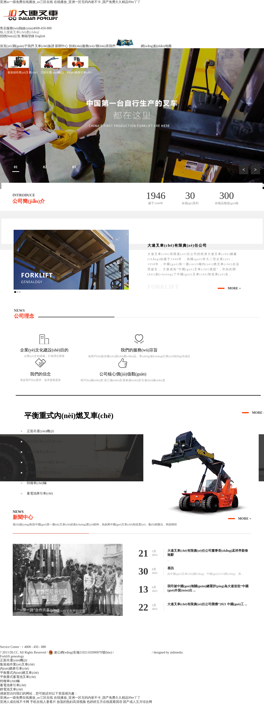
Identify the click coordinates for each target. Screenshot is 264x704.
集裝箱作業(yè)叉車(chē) (22, 65)
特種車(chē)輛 (10, 681)
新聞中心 (61, 46)
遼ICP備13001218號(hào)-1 (133, 652)
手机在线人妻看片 (43, 702)
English (40, 36)
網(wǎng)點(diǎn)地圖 (144, 46)
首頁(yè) (6, 46)
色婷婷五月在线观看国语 (104, 702)
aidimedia (176, 652)
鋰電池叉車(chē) (11, 689)
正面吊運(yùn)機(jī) (52, 65)
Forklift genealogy (12, 656)
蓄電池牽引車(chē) (13, 685)
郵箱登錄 (27, 36)
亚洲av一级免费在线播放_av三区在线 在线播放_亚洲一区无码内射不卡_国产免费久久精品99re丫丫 (70, 2)
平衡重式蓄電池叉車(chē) (18, 677)
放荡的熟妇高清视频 (71, 702)
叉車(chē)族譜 (44, 46)
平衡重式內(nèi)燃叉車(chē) (19, 672)
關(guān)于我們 (23, 46)
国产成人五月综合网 (137, 702)
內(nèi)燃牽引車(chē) (79, 65)
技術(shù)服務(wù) (82, 46)
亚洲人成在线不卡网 (14, 702)
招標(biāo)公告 (10, 36)
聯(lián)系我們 (105, 46)
